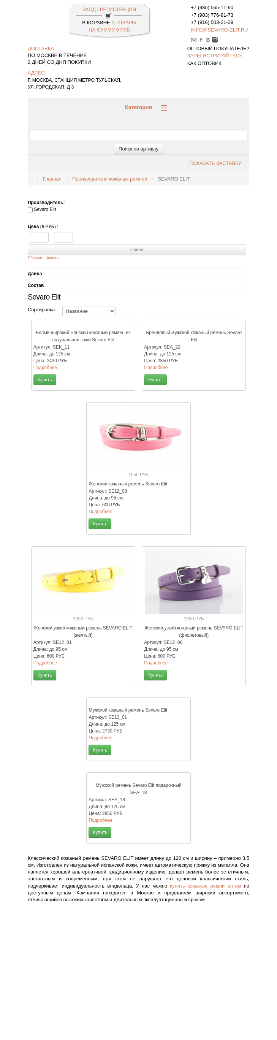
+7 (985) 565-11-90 (212, 7)
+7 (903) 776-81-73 (212, 15)
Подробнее (45, 367)
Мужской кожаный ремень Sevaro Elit (128, 710)
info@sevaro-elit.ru (219, 30)
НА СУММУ (109, 30)
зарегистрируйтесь (215, 56)
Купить (45, 379)
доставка (41, 48)
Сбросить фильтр (43, 258)
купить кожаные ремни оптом (205, 886)
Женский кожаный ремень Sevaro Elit (128, 484)
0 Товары (123, 22)
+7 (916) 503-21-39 (212, 22)
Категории (146, 107)
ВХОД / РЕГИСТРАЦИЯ (109, 9)
